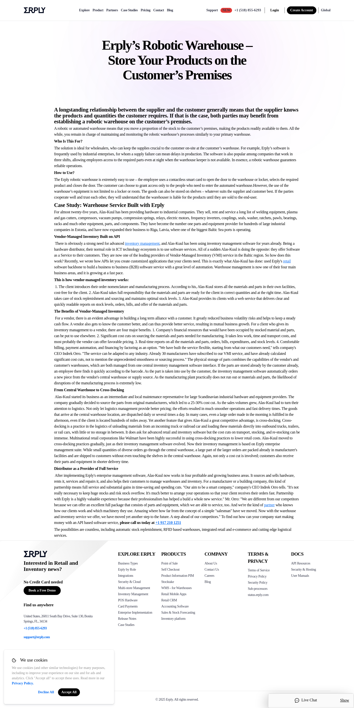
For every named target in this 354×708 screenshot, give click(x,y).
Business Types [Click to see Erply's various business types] (128, 563)
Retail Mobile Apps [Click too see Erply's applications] (173, 594)
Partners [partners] (112, 10)
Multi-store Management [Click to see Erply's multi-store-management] (134, 588)
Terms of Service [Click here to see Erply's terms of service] (259, 570)
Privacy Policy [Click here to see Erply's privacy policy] (257, 576)
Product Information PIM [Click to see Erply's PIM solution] (177, 576)
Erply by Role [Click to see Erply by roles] (127, 569)
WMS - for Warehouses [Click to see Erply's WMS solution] (176, 588)
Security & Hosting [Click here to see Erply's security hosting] (303, 569)
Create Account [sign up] (301, 10)
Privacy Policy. (23, 683)
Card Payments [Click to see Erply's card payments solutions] (128, 606)
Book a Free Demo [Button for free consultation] (42, 590)
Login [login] (274, 10)
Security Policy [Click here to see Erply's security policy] (257, 582)
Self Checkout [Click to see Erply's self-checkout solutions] (170, 569)
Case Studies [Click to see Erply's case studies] (126, 625)
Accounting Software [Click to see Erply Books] (175, 606)
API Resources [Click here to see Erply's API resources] (300, 563)
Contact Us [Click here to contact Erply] (212, 569)
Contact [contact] (158, 10)
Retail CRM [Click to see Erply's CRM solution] (169, 600)
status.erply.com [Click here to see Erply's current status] (258, 595)
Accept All (69, 692)
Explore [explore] (84, 10)
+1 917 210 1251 (168, 522)
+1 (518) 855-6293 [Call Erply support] (248, 10)
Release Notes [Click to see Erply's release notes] (127, 619)
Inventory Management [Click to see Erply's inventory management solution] (133, 594)
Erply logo (35, 10)
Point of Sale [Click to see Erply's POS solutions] (169, 563)
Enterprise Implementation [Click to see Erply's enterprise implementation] (135, 612)
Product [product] (97, 10)
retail (287, 261)
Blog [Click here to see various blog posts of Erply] (208, 582)
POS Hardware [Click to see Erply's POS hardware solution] (127, 600)
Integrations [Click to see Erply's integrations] (125, 576)
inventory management (142, 243)
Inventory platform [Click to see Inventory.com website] (173, 619)
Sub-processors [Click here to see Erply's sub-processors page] (257, 589)
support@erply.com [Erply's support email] (37, 637)
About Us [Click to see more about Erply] (211, 563)
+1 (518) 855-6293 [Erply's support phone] (35, 628)
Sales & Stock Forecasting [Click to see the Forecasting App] (178, 612)
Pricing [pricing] (145, 10)
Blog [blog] (170, 10)
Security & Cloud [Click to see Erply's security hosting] (129, 582)
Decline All (46, 692)
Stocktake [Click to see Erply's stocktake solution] (167, 582)
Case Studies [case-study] (129, 10)
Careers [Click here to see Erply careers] (209, 576)
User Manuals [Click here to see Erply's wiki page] (300, 576)
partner (269, 505)
